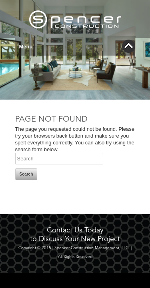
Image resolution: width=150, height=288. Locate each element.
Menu (77, 46)
